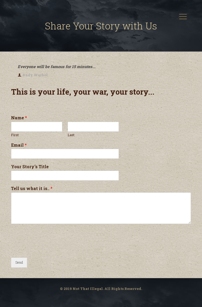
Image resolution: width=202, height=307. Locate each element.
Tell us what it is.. (32, 188)
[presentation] (51, 249)
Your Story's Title (30, 166)
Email (19, 145)
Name (19, 117)
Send (19, 262)
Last (71, 135)
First (15, 135)
